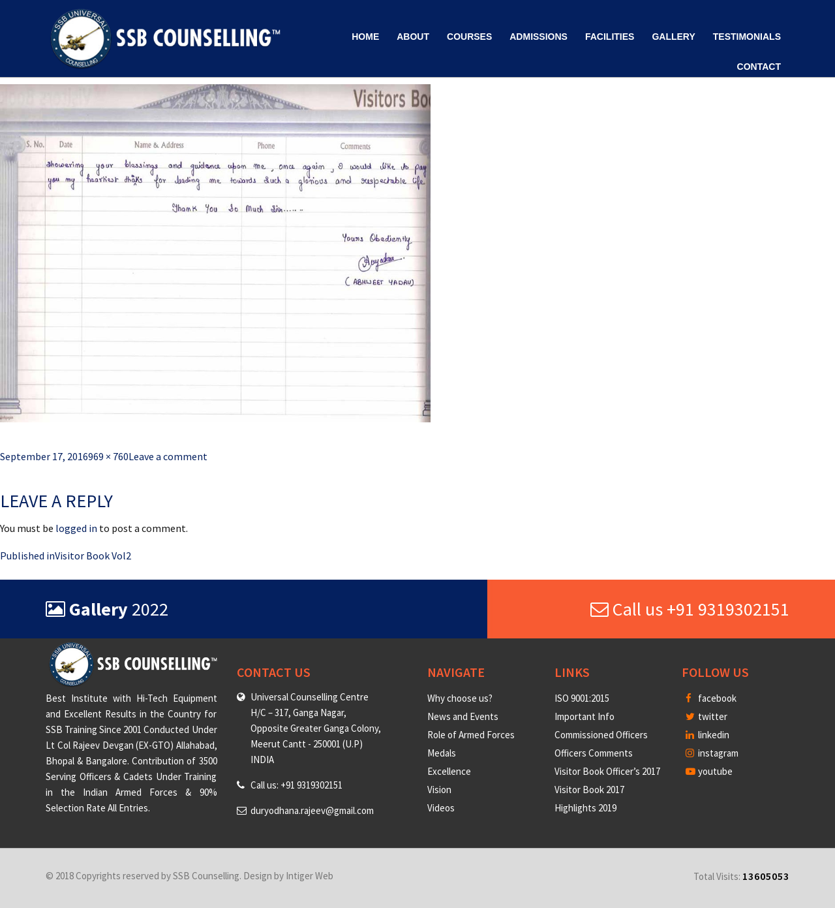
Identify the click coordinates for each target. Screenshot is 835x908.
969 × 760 (108, 456)
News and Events (462, 716)
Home (365, 36)
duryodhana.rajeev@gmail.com (312, 810)
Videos (441, 808)
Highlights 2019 (585, 808)
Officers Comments (593, 753)
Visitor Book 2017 (589, 789)
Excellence (449, 771)
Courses (469, 36)
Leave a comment (168, 456)
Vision (439, 789)
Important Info (584, 716)
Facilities (609, 36)
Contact (759, 66)
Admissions (538, 36)
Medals (441, 753)
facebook (711, 698)
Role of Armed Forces (471, 734)
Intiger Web (309, 875)
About (413, 36)
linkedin (707, 734)
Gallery (673, 36)
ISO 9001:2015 (581, 698)
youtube (709, 771)
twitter (706, 716)
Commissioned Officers (601, 734)
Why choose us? (460, 698)
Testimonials (747, 36)
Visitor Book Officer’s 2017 (607, 771)
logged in (76, 528)
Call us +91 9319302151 (689, 609)
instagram (712, 753)
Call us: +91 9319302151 (296, 785)
